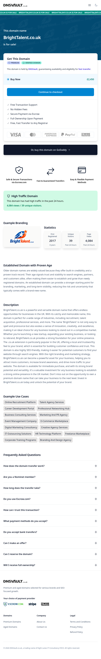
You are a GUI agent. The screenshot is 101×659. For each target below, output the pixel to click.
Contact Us (42, 627)
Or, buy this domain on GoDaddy (50, 149)
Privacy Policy (76, 627)
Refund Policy (76, 632)
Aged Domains (10, 627)
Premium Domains (12, 621)
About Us (41, 621)
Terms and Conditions (80, 621)
